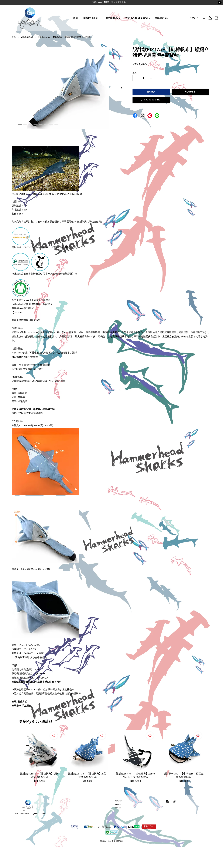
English (118, 804)
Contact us (161, 17)
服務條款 (103, 841)
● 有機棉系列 (27, 37)
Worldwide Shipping (137, 17)
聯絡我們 (118, 801)
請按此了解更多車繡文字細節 (27, 413)
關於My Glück (92, 17)
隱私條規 (120, 841)
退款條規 (111, 841)
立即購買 (151, 91)
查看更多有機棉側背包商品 (26, 320)
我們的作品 (113, 17)
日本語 (118, 808)
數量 (135, 72)
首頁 (75, 17)
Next (121, 88)
